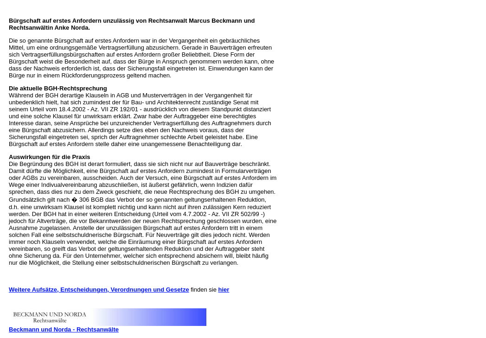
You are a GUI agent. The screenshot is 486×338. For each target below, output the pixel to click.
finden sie (203, 289)
